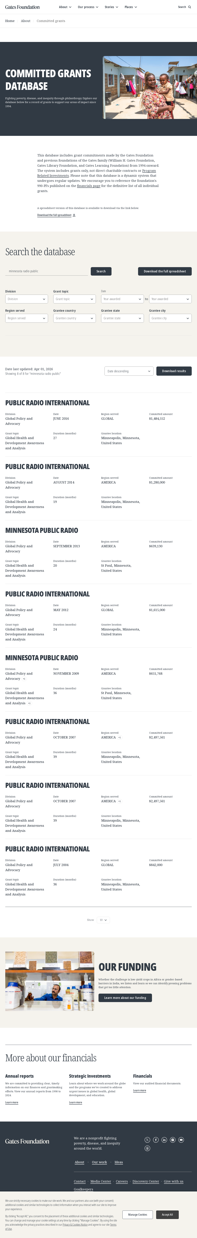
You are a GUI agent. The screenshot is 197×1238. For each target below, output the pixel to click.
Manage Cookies (137, 1217)
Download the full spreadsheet (165, 271)
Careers (122, 1181)
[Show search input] (185, 7)
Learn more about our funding (125, 998)
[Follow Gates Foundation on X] (147, 1140)
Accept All (167, 1217)
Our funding (128, 966)
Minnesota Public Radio (41, 530)
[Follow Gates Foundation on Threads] (147, 1148)
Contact (80, 1181)
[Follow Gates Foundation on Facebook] (156, 1140)
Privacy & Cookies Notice (75, 1228)
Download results (171, 372)
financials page (88, 186)
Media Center (100, 1181)
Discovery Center (146, 1181)
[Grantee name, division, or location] (46, 271)
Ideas (119, 1162)
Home (10, 21)
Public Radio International (47, 402)
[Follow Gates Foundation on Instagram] (173, 1140)
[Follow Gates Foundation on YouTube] (181, 1140)
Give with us (173, 1181)
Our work (99, 1162)
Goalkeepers (83, 1189)
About (25, 21)
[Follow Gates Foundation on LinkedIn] (164, 1140)
